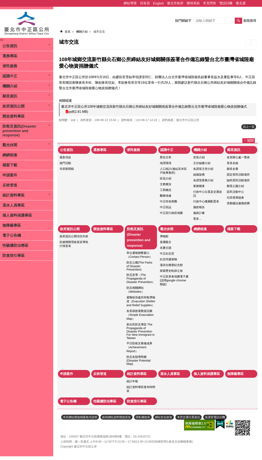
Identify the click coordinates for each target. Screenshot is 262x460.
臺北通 (241, 3)
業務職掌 (199, 186)
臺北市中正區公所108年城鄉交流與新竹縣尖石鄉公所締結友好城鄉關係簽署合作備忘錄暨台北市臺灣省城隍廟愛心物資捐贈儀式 (154, 106)
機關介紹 (9, 86)
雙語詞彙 (226, 3)
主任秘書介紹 (201, 163)
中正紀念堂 (167, 253)
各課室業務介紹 (203, 180)
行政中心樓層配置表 (206, 201)
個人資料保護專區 (17, 215)
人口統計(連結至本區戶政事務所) (173, 170)
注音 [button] (253, 42)
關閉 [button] (250, 140)
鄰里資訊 (9, 96)
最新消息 (65, 157)
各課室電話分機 (215, 417)
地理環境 (165, 163)
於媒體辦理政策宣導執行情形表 (74, 244)
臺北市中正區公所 (26, 23)
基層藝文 (165, 242)
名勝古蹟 (165, 247)
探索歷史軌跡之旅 (171, 270)
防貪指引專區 (13, 255)
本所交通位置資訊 (188, 417)
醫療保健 (165, 195)
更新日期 (66, 425)
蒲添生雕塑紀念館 (171, 265)
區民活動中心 (235, 191)
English (158, 3)
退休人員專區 (13, 205)
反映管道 (9, 185)
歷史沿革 (165, 157)
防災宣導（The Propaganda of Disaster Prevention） (140, 278)
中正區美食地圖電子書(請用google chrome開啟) (174, 280)
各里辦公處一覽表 (238, 157)
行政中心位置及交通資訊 (207, 193)
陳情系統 (193, 3)
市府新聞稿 (67, 168)
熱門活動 (65, 163)
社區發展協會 (235, 197)
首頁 (67, 31)
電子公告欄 (11, 235)
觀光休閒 (9, 145)
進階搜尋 (249, 20)
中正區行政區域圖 (171, 213)
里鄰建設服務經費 (238, 203)
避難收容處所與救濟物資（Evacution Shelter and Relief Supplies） (140, 301)
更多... (197, 218)
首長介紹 (199, 157)
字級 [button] (256, 3)
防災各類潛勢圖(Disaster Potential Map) (138, 360)
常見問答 (209, 3)
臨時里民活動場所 (238, 180)
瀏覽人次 (66, 430)
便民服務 (9, 66)
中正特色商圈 (168, 201)
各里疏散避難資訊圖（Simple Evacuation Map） (140, 314)
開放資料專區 (13, 116)
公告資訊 (9, 46)
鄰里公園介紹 (235, 186)
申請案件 (9, 175)
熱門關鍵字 (183, 20)
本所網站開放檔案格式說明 (80, 417)
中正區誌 (165, 207)
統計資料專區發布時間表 (140, 389)
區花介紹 (165, 178)
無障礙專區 (11, 225)
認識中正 (9, 76)
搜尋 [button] (238, 21)
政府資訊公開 (13, 106)
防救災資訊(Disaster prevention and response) (19, 130)
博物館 (164, 236)
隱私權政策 (143, 417)
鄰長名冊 (232, 168)
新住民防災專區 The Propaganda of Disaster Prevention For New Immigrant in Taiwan (140, 331)
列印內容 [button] (247, 42)
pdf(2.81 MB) (78, 111)
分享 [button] (250, 3)
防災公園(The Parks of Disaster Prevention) (139, 266)
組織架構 (199, 174)
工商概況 (165, 190)
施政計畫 (199, 213)
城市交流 (99, 31)
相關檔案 (65, 100)
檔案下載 (9, 165)
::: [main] (60, 30)
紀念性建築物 (168, 259)
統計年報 (132, 381)
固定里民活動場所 (238, 174)
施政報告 (199, 207)
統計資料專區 (13, 195)
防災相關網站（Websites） (135, 289)
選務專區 (9, 56)
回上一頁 (248, 126)
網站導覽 (130, 3)
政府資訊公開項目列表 (74, 236)
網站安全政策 (163, 417)
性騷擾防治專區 (15, 245)
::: (4, 2)
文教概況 (165, 184)
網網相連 (9, 155)
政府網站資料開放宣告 (116, 417)
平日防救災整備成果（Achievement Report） (139, 347)
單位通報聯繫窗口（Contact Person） (139, 254)
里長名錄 (232, 163)
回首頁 (145, 3)
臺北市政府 (175, 3)
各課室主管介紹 (203, 168)
